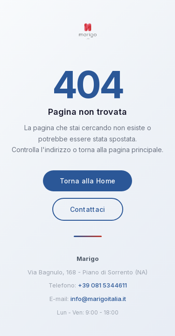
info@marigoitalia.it (98, 298)
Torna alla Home (88, 181)
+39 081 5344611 (102, 285)
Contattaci (87, 209)
